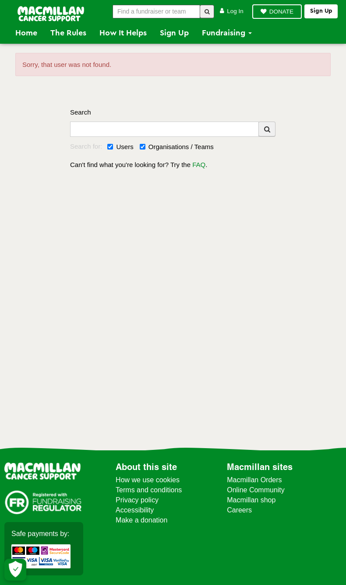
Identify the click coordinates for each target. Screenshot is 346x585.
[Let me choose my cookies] (15, 570)
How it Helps (123, 33)
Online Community (256, 490)
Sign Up (174, 33)
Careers (239, 510)
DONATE (281, 11)
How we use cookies (148, 480)
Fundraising (227, 33)
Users (120, 146)
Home (26, 33)
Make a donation (141, 520)
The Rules (68, 33)
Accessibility (135, 510)
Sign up (321, 11)
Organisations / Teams (177, 146)
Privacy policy (137, 500)
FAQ (198, 164)
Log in (232, 11)
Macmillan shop (251, 500)
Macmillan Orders (254, 480)
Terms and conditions (149, 490)
